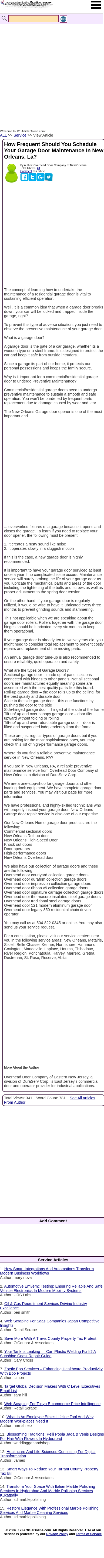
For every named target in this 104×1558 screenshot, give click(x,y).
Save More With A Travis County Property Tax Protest (50, 1338)
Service (20, 135)
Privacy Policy (57, 1534)
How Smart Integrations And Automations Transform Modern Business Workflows (47, 1271)
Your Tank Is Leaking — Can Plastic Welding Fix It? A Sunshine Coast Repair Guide (48, 1353)
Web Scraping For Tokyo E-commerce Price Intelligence (52, 1404)
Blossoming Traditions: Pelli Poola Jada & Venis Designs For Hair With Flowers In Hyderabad (52, 1436)
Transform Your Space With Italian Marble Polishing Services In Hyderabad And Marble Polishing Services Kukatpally (47, 1490)
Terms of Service (89, 1534)
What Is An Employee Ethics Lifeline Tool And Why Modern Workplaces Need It (46, 1419)
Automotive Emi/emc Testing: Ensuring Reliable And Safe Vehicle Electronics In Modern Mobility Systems (51, 1288)
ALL (3, 135)
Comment (26, 171)
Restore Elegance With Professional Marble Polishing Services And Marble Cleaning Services (49, 1510)
